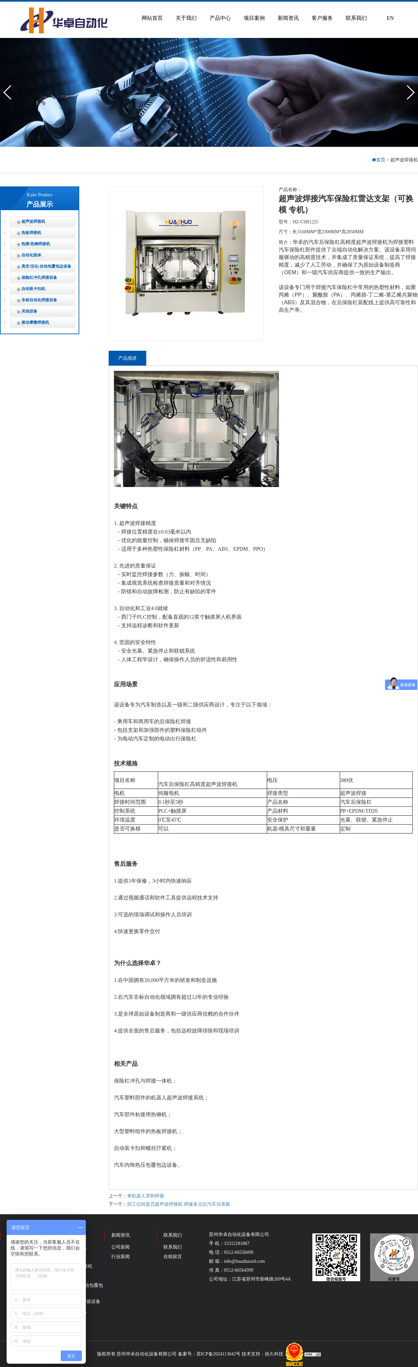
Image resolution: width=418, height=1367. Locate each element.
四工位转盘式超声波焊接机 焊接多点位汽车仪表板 (178, 1204)
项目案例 (254, 18)
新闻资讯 (288, 18)
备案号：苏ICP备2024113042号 (209, 1353)
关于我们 (186, 18)
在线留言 (172, 1256)
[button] (209, 140)
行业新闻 (120, 1256)
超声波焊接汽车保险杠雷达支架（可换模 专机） (346, 204)
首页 (379, 159)
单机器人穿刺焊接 (145, 1195)
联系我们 (356, 18)
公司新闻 (120, 1247)
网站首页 (152, 18)
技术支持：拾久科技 (262, 1353)
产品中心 (220, 18)
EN (390, 18)
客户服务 (322, 18)
